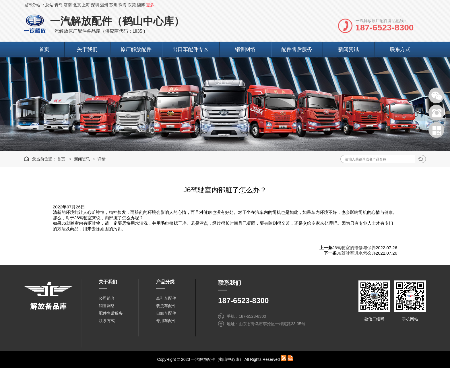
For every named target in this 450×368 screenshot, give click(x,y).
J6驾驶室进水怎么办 (356, 253)
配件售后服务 (296, 49)
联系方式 (400, 49)
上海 (86, 5)
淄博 (141, 5)
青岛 (59, 5)
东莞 (132, 5)
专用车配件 (166, 320)
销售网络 (245, 49)
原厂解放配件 (136, 49)
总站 (49, 5)
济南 (68, 5)
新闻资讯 (348, 49)
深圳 (95, 5)
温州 (104, 5)
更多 (150, 5)
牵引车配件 (166, 298)
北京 (77, 5)
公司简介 (107, 298)
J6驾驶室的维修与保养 (354, 247)
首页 (44, 49)
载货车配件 (166, 305)
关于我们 (87, 49)
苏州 (113, 5)
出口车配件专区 (190, 49)
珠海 (123, 5)
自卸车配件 (166, 313)
